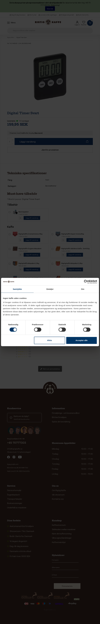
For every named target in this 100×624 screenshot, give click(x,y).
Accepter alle (81, 340)
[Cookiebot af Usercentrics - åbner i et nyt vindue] (86, 282)
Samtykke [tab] (17, 289)
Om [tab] (82, 289)
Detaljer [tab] (50, 289)
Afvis (49, 340)
